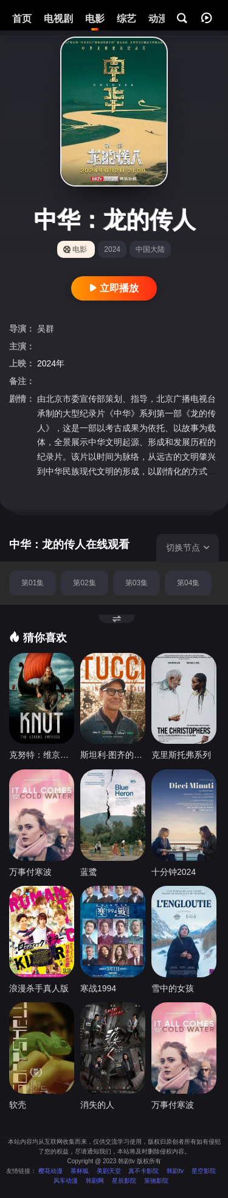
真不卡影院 (143, 1171)
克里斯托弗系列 (181, 755)
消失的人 (97, 1105)
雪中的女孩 (172, 988)
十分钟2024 (173, 872)
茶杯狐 (80, 1171)
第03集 (136, 583)
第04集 (188, 583)
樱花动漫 (50, 1171)
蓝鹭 (88, 872)
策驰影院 (156, 1180)
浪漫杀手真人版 (39, 988)
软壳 (17, 1105)
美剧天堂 (109, 1171)
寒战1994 (98, 988)
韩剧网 (95, 1180)
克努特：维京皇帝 (41, 755)
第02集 (84, 583)
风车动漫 (66, 1180)
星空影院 (204, 1171)
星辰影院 (124, 1180)
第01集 (32, 583)
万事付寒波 (30, 872)
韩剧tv (175, 1171)
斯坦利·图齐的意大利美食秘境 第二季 (112, 755)
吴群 (45, 328)
